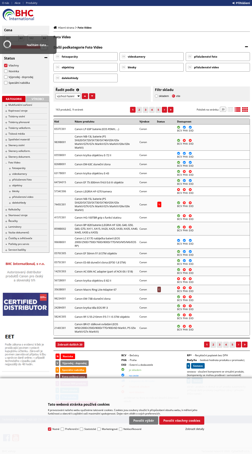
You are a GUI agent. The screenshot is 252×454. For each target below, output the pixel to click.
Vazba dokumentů (18, 232)
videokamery (19, 174)
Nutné (55, 429)
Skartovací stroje (18, 215)
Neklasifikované (132, 429)
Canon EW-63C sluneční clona (92, 164)
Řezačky (13, 221)
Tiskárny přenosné (19, 122)
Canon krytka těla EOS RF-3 (91, 308)
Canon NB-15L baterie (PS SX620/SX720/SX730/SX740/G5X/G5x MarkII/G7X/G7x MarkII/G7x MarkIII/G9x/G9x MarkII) (102, 204)
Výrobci (37, 99)
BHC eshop (25, 14)
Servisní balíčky (17, 249)
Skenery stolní (16, 145)
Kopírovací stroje (18, 110)
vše (178, 96)
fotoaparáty (19, 168)
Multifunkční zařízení (20, 105)
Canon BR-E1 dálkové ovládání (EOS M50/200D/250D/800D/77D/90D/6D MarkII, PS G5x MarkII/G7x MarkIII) (105, 327)
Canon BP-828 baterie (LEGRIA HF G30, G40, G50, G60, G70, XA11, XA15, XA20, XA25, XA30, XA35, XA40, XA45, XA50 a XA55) (106, 228)
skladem (164, 96)
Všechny (14, 65)
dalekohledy (19, 202)
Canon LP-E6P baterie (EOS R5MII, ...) (97, 129)
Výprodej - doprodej (21, 77)
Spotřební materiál (19, 139)
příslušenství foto (22, 179)
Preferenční (72, 429)
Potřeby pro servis (18, 244)
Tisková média (16, 133)
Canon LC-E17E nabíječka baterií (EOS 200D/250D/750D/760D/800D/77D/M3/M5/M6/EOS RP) (105, 242)
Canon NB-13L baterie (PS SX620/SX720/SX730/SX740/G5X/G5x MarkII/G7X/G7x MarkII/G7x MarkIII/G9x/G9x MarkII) (102, 142)
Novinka (14, 71)
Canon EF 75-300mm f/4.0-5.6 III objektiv (99, 182)
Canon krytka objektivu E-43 (92, 173)
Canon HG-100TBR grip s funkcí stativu (98, 217)
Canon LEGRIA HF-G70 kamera (93, 191)
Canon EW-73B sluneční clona (92, 298)
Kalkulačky (14, 209)
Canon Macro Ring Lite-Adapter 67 (95, 289)
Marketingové (110, 429)
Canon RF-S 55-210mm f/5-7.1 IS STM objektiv (102, 317)
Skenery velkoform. (19, 151)
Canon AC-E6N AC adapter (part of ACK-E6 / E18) (104, 271)
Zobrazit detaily (194, 429)
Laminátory (14, 226)
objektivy (17, 185)
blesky (15, 191)
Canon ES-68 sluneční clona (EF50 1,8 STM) (100, 262)
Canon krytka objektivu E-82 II (93, 280)
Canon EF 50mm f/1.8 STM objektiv (96, 253)
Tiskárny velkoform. (19, 128)
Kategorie (14, 99)
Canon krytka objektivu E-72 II (93, 155)
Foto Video (14, 162)
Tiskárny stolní (16, 116)
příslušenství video (22, 197)
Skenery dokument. (19, 156)
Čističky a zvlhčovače (20, 238)
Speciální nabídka (19, 83)
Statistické (90, 429)
